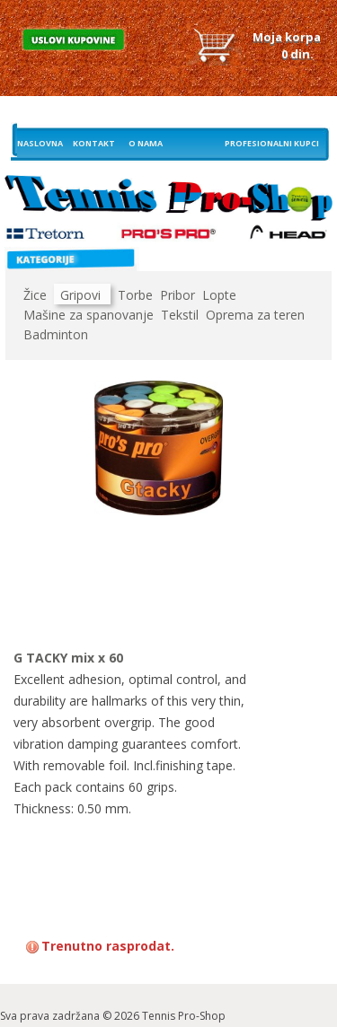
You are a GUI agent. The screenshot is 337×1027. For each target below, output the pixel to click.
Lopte (219, 294)
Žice (35, 294)
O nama (146, 143)
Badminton (55, 334)
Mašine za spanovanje (88, 314)
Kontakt (94, 143)
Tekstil (180, 314)
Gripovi (80, 294)
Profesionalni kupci (272, 143)
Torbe (135, 294)
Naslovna (40, 143)
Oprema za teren (255, 314)
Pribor (177, 294)
